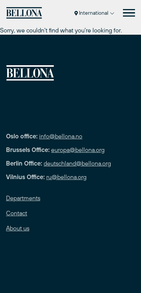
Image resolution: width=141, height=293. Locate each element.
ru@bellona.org (66, 176)
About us (17, 228)
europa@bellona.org (78, 149)
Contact (16, 213)
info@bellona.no (60, 136)
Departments (23, 198)
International (94, 13)
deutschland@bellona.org (77, 163)
